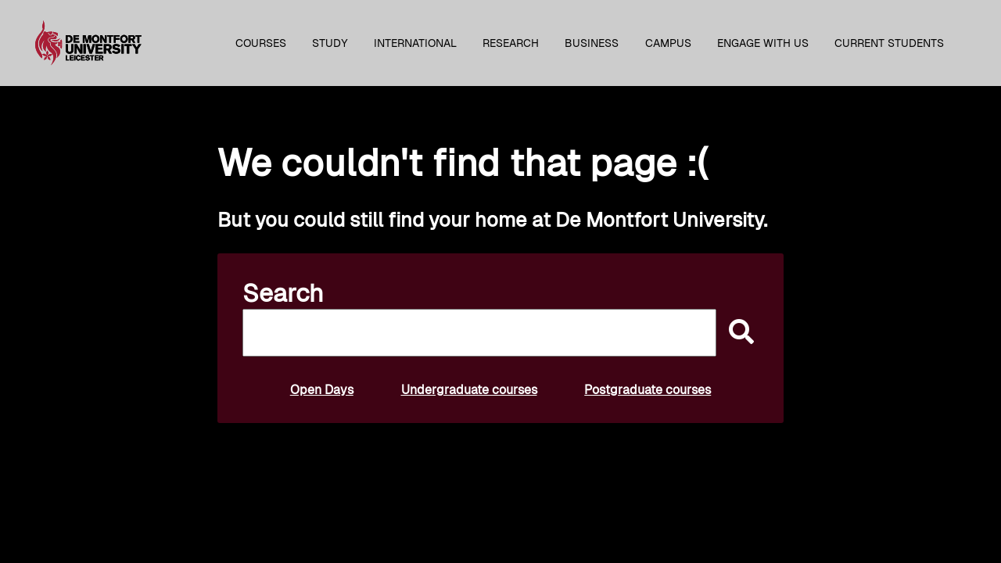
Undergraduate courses (469, 389)
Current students (889, 43)
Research (511, 43)
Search (283, 293)
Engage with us (763, 43)
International (415, 43)
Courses (260, 43)
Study (330, 43)
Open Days (321, 389)
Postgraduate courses (647, 389)
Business (592, 43)
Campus (668, 43)
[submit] (737, 333)
